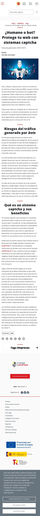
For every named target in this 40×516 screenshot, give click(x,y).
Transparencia (9, 427)
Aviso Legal (8, 413)
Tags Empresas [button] (20, 347)
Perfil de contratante (11, 430)
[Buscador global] (21, 12)
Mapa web (8, 424)
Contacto (7, 401)
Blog (27, 23)
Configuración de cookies (12, 418)
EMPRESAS (20, 23)
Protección (5, 333)
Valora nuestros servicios (12, 404)
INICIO (13, 23)
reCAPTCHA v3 (6, 251)
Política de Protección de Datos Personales (17, 410)
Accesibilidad (8, 415)
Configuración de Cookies (19, 499)
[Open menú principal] (2, 3)
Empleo (7, 407)
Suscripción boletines (20, 376)
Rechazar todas (19, 505)
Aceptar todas (19, 511)
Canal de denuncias (10, 432)
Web (12, 333)
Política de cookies (10, 421)
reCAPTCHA (5, 246)
